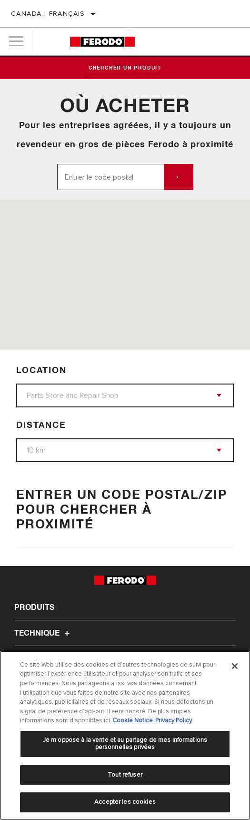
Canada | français (48, 14)
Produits (34, 607)
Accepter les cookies (125, 802)
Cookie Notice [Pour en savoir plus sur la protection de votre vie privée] (132, 720)
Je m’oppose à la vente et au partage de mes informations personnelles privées (125, 743)
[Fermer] (234, 666)
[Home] (102, 42)
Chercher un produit (125, 68)
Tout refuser (125, 775)
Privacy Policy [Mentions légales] (173, 720)
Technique (43, 633)
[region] (125, 735)
